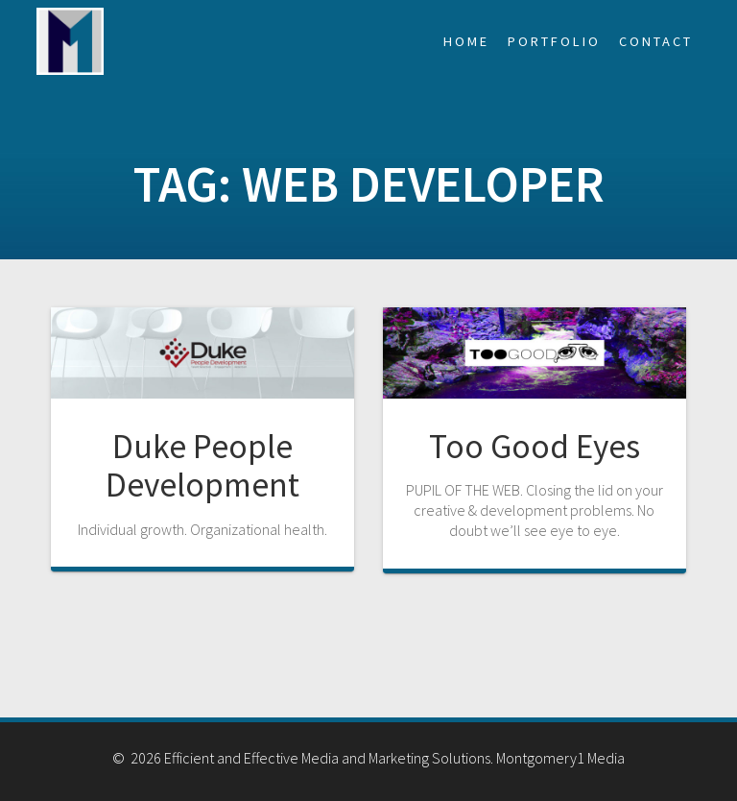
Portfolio (554, 41)
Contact (656, 41)
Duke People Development (202, 465)
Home (466, 41)
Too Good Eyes (534, 446)
